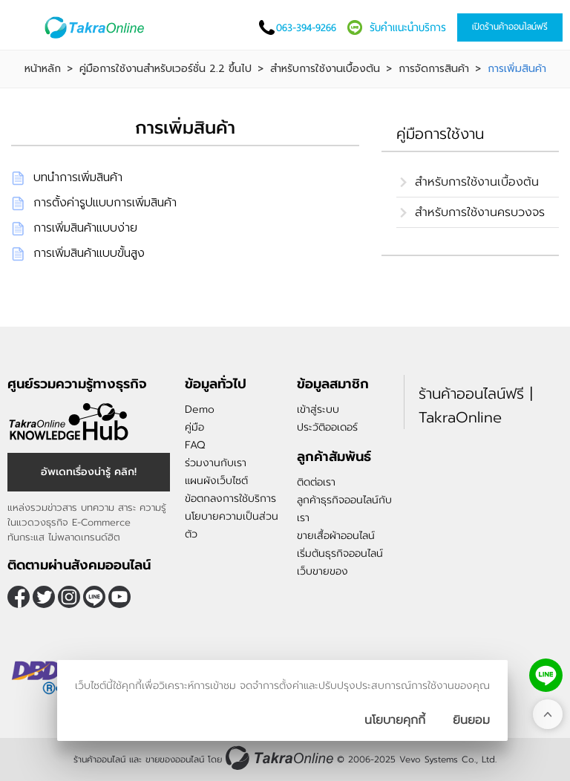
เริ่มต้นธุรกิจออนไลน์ (340, 553)
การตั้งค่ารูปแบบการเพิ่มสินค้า (105, 203)
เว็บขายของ (322, 571)
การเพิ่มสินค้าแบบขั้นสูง (89, 253)
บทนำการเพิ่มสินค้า (77, 177)
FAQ (195, 445)
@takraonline (94, 597)
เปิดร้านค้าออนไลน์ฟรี (510, 26)
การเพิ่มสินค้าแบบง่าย (85, 228)
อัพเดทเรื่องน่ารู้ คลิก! (89, 472)
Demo (199, 409)
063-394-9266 (306, 27)
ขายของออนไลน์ (174, 759)
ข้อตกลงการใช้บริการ (230, 498)
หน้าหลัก (42, 69)
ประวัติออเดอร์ (327, 427)
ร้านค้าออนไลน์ (99, 759)
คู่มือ (194, 427)
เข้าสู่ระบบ (318, 409)
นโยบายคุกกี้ (394, 720)
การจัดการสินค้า (434, 69)
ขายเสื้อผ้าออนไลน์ (336, 535)
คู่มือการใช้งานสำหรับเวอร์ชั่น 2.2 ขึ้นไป (165, 69)
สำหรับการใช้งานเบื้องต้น (325, 69)
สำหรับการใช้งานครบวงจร (480, 212)
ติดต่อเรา (316, 482)
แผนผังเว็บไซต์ (216, 480)
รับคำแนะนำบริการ (408, 27)
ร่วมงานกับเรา (215, 463)
